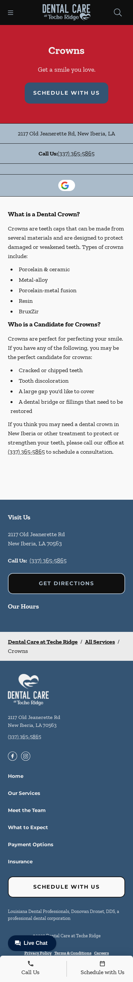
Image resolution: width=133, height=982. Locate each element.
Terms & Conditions (73, 952)
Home (15, 776)
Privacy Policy (38, 952)
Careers (101, 952)
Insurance (20, 861)
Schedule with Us (66, 93)
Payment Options (30, 844)
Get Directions (66, 583)
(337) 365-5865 (76, 153)
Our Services (24, 793)
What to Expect (28, 827)
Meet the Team (27, 810)
